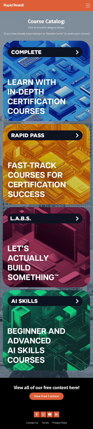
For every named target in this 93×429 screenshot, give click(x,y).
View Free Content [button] (46, 396)
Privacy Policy (59, 422)
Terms (45, 422)
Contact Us (32, 422)
